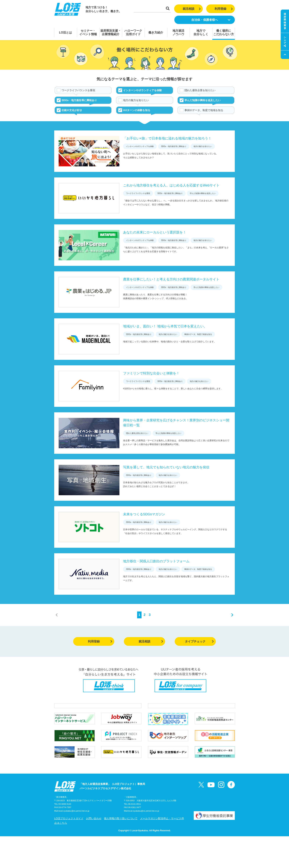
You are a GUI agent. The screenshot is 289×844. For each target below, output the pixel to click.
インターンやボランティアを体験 (142, 90)
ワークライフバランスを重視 (78, 90)
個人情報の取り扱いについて (120, 826)
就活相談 (192, 8)
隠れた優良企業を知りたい (199, 90)
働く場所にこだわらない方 (223, 32)
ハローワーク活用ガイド (133, 32)
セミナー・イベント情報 (88, 32)
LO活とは (65, 32)
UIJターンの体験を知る (136, 110)
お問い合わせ (94, 826)
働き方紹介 (155, 32)
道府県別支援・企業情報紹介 (110, 32)
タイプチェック (199, 641)
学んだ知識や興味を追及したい (202, 100)
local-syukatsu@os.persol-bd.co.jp (73, 819)
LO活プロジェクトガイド (68, 826)
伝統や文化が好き (72, 110)
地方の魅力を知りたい (136, 100)
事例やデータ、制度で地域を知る (203, 110)
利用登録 (224, 8)
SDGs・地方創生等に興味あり (79, 100)
